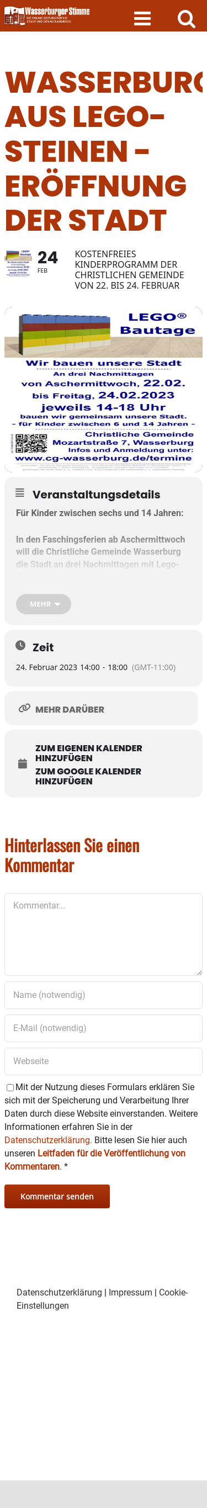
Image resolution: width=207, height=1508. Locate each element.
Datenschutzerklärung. (48, 1140)
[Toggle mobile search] (187, 18)
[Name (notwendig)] (103, 995)
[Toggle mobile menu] (143, 18)
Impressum (130, 1292)
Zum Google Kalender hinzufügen (88, 777)
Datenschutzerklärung (59, 1292)
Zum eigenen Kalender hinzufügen (88, 753)
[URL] (103, 1061)
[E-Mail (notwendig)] (103, 1028)
